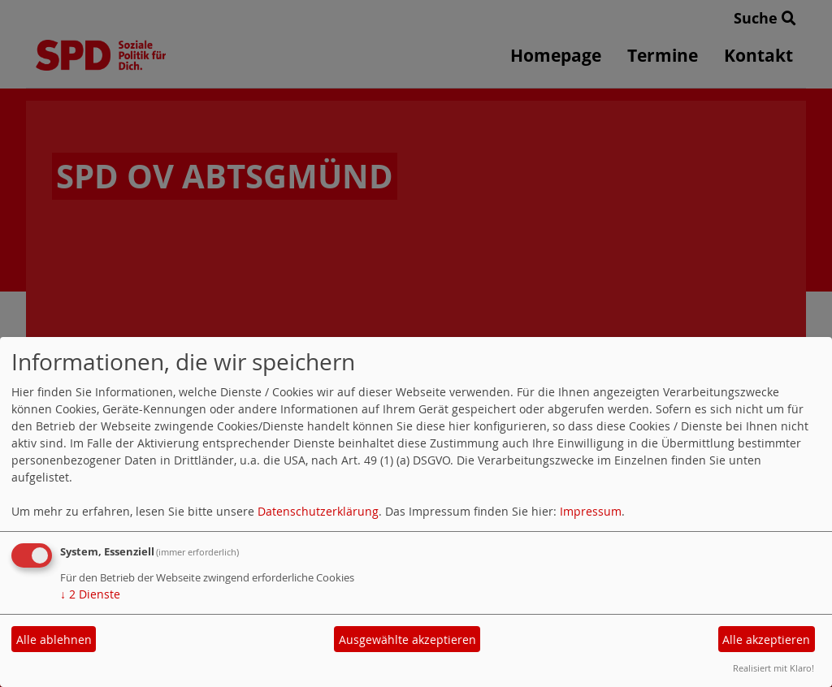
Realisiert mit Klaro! (773, 668)
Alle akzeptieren (766, 639)
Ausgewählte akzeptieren (407, 639)
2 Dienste (90, 594)
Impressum (591, 511)
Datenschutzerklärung (318, 511)
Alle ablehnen (54, 639)
